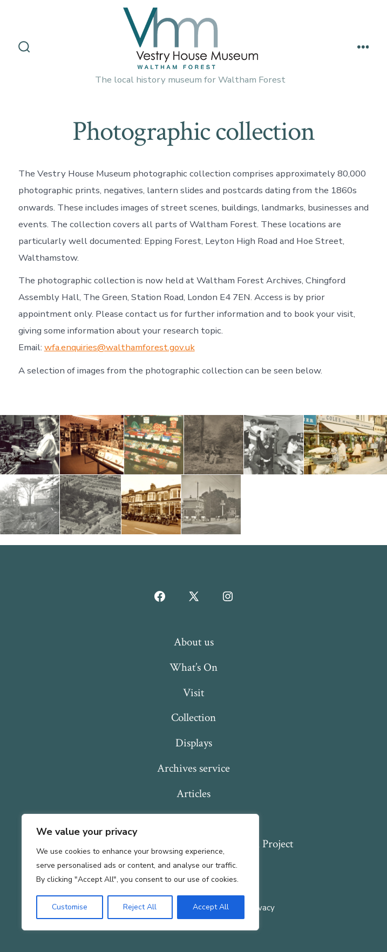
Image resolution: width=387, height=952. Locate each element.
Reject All (140, 907)
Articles (193, 793)
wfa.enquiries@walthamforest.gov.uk (119, 347)
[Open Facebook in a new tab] (160, 596)
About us (194, 642)
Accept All (211, 907)
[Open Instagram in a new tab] (228, 596)
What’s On (193, 667)
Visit (193, 692)
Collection (193, 717)
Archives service (193, 768)
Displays (193, 743)
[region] (140, 872)
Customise (69, 907)
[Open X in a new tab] (194, 596)
